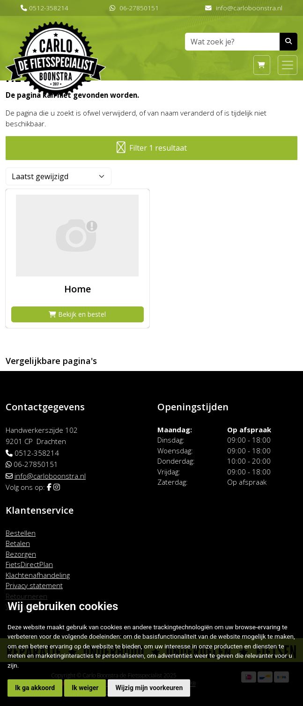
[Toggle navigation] (288, 65)
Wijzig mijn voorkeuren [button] (149, 687)
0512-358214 (48, 7)
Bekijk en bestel (77, 314)
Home (77, 289)
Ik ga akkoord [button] (35, 687)
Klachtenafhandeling (38, 575)
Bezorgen (21, 554)
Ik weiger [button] (85, 687)
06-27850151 (139, 7)
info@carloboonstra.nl (249, 7)
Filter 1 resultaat (152, 148)
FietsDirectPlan (29, 564)
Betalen (18, 543)
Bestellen (21, 533)
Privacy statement (34, 585)
